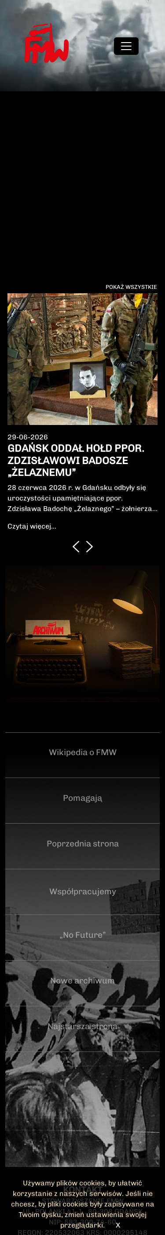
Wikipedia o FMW (83, 752)
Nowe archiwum (82, 981)
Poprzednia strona (83, 844)
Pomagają (82, 798)
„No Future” (82, 935)
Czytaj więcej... (31, 526)
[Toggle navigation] (126, 46)
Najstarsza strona (82, 1026)
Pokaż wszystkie (131, 287)
